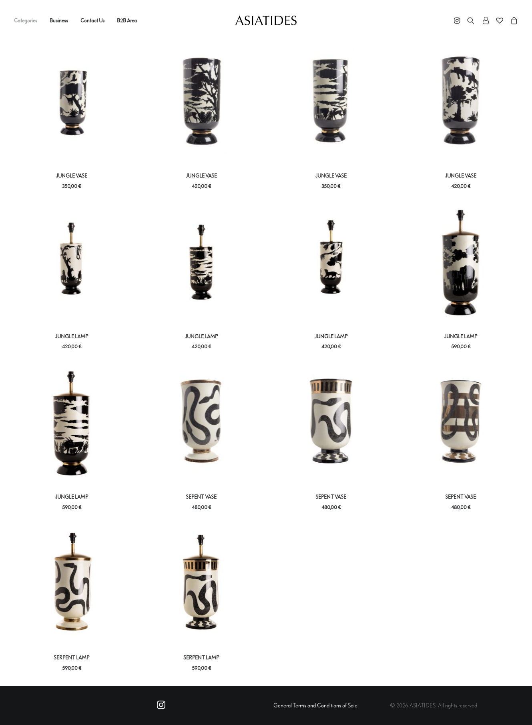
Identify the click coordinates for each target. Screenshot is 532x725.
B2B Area (127, 20)
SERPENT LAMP (71, 657)
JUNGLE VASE (71, 175)
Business (59, 20)
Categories (25, 20)
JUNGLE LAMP (71, 336)
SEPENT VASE (201, 496)
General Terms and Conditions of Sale (315, 705)
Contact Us (92, 20)
